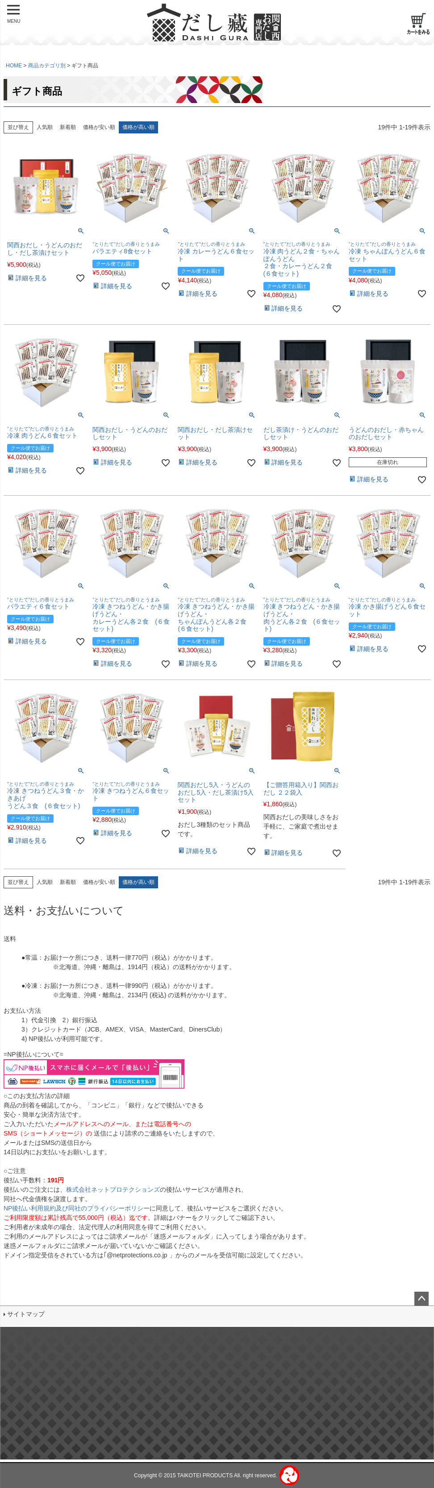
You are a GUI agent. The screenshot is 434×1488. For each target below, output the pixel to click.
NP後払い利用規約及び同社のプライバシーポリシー (77, 1208)
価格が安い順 (99, 127)
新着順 (68, 127)
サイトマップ (26, 1314)
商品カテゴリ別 (47, 65)
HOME (14, 65)
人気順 (45, 127)
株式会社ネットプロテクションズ (113, 1189)
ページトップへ (421, 1299)
